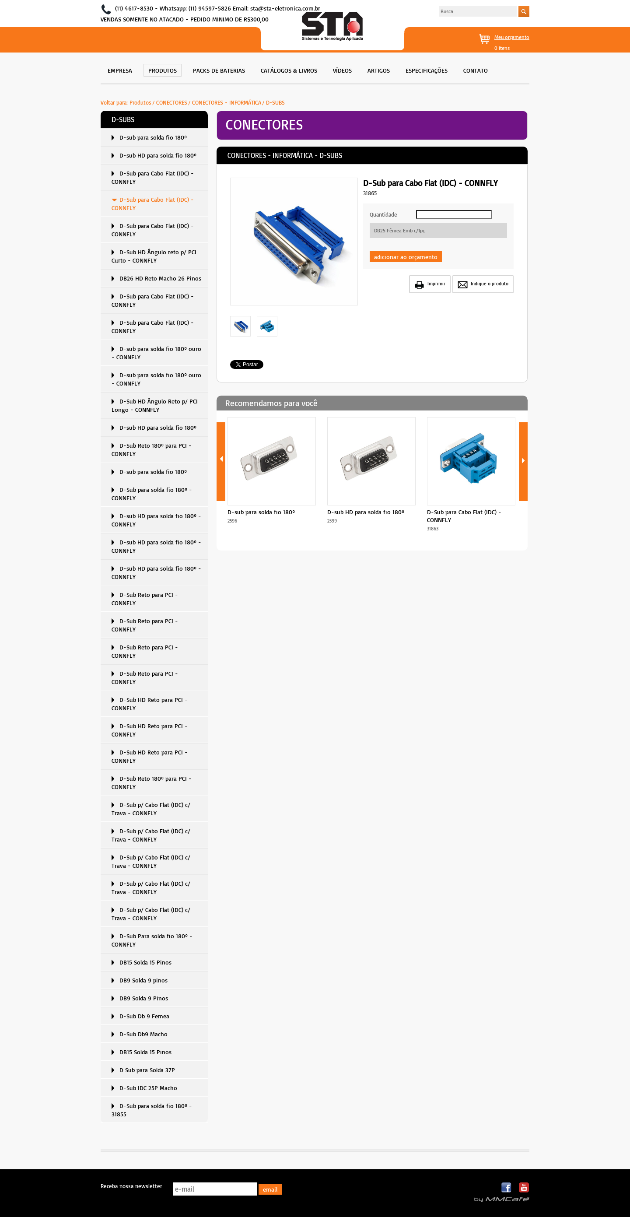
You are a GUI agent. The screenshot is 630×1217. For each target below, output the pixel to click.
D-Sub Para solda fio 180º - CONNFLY (152, 940)
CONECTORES (171, 102)
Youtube (523, 1187)
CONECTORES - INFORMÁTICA (226, 102)
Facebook (506, 1187)
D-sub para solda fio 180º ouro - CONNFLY (156, 352)
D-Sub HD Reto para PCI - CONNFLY (150, 703)
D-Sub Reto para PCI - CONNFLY (145, 598)
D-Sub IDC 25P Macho (148, 1088)
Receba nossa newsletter (131, 1185)
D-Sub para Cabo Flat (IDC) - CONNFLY (153, 177)
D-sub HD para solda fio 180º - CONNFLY (156, 520)
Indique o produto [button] (489, 284)
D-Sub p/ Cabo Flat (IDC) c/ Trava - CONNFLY (151, 808)
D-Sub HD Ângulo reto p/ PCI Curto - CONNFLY (154, 256)
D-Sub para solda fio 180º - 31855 (152, 1109)
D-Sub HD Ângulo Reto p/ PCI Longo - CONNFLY (155, 405)
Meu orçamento (511, 37)
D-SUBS (275, 102)
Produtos (140, 102)
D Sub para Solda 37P (147, 1070)
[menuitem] (120, 69)
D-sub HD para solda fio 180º (157, 155)
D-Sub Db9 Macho (143, 1034)
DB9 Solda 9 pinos (143, 980)
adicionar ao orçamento (406, 256)
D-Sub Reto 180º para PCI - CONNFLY (152, 449)
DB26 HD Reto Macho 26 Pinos (160, 278)
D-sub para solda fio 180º (153, 137)
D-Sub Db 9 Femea (144, 1016)
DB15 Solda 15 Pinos (145, 962)
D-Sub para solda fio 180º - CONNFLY (152, 493)
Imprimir (436, 284)
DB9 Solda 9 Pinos (143, 998)
